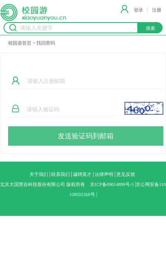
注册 (156, 10)
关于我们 (38, 174)
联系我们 (60, 174)
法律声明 (104, 174)
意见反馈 (125, 174)
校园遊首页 (19, 43)
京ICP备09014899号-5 (112, 184)
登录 (138, 10)
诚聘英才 (82, 174)
